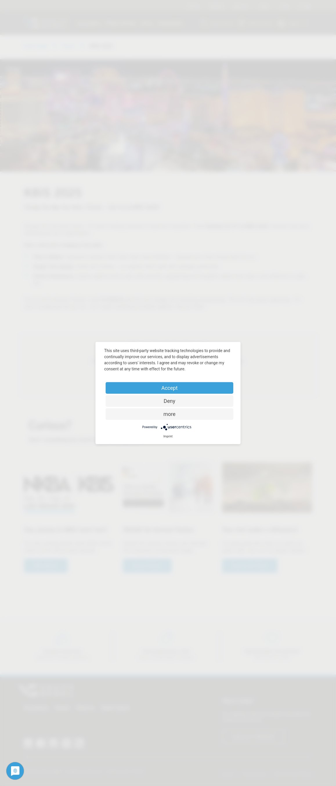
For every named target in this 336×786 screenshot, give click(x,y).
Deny (169, 401)
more (169, 414)
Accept (169, 388)
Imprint (168, 436)
